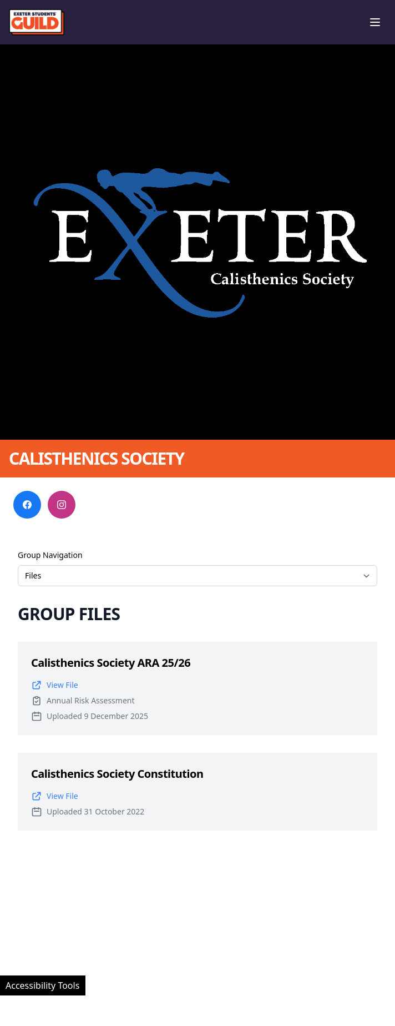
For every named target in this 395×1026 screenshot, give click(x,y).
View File (54, 685)
